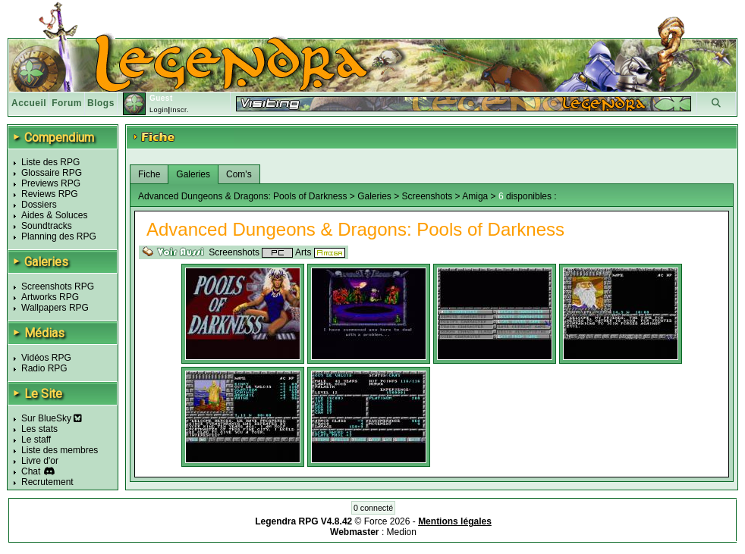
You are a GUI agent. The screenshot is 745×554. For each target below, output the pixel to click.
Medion (402, 532)
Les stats (39, 429)
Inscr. (179, 110)
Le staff (36, 439)
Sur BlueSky (51, 418)
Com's (239, 174)
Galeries (193, 174)
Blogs (101, 103)
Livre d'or (39, 460)
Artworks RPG (50, 297)
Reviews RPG (49, 194)
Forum (67, 103)
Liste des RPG (50, 162)
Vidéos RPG (46, 357)
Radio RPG (44, 368)
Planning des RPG (58, 236)
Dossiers (39, 204)
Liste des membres (59, 450)
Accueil (28, 103)
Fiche (149, 174)
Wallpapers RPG (55, 307)
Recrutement (47, 482)
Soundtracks (46, 226)
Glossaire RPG (51, 172)
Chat (30, 471)
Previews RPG (50, 183)
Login (158, 110)
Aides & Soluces (54, 215)
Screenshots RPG (57, 286)
